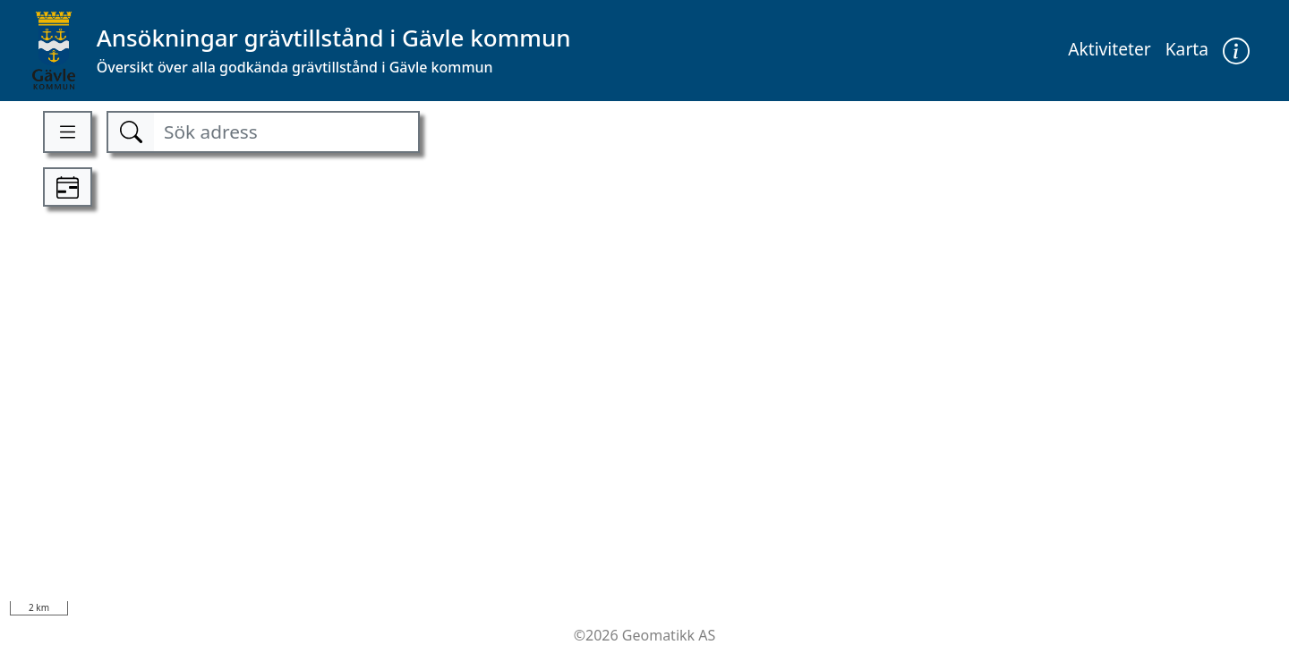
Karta (1186, 49)
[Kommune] (301, 50)
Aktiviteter (1109, 49)
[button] (1236, 51)
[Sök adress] (285, 132)
